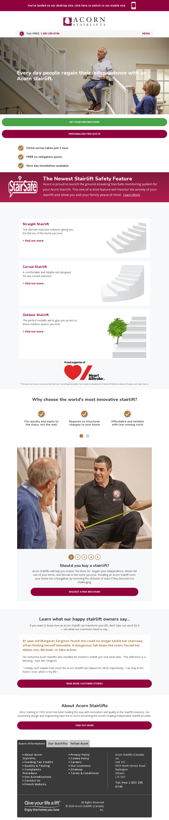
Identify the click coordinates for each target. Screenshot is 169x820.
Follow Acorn (79, 743)
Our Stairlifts (57, 743)
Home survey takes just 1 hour (47, 148)
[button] (81, 436)
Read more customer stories (84, 683)
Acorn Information (32, 743)
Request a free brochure (84, 591)
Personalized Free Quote (84, 133)
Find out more (84, 725)
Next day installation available (47, 166)
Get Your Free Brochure (84, 122)
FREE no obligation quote (44, 157)
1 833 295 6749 (50, 33)
